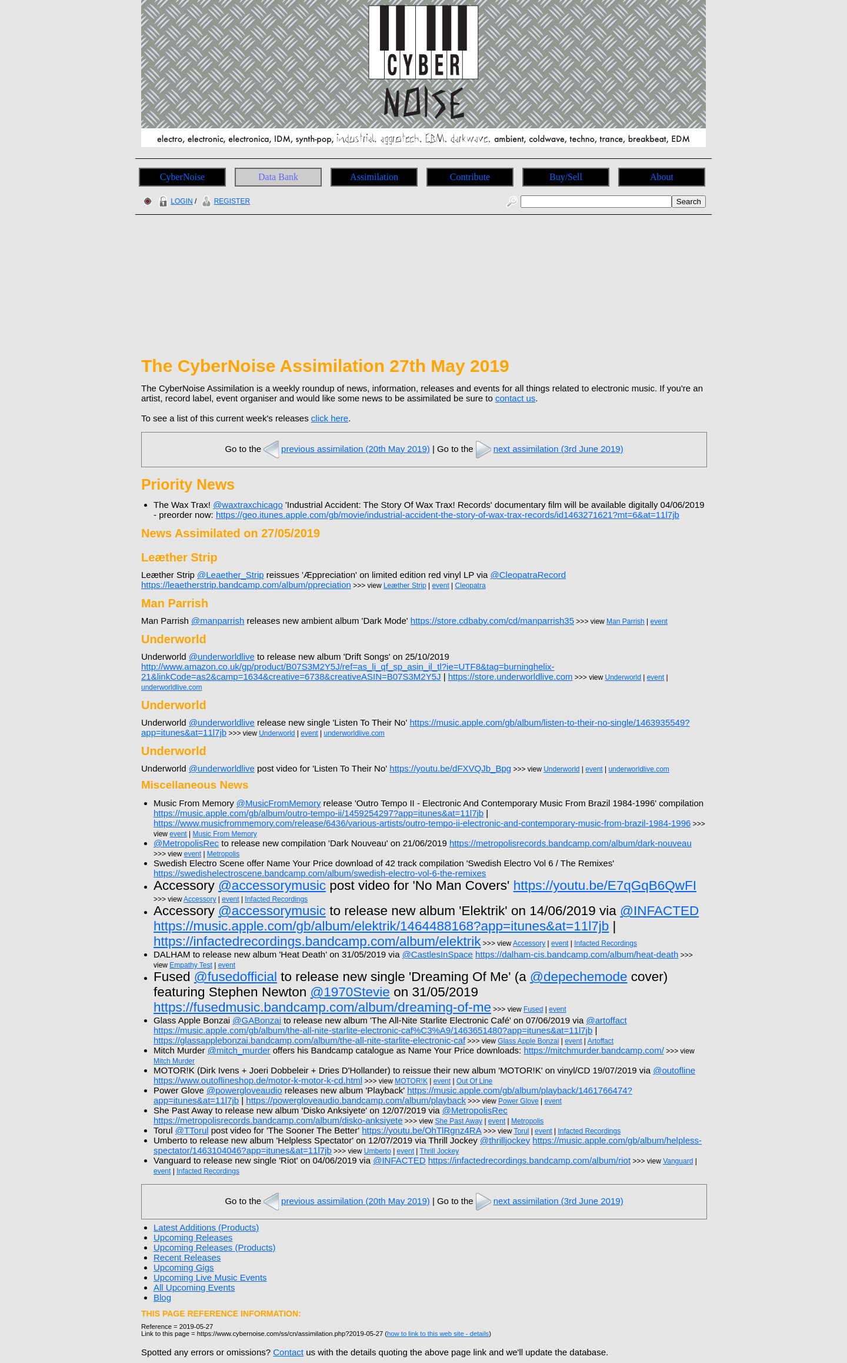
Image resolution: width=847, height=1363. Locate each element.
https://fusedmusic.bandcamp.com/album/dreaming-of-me (322, 1007)
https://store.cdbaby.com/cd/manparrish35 (492, 621)
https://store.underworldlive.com (510, 676)
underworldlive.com (171, 687)
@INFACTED (659, 910)
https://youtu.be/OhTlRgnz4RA (421, 1130)
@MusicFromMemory (278, 803)
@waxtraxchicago (248, 505)
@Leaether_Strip (230, 575)
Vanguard (678, 1161)
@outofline (674, 1070)
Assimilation (374, 177)
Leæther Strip (405, 585)
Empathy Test (190, 965)
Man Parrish (625, 621)
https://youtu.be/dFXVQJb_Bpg (450, 768)
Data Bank (278, 177)
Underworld (623, 677)
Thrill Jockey (439, 1151)
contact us (515, 398)
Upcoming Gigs (184, 1267)
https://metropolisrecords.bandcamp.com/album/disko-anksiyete (278, 1120)
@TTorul (192, 1130)
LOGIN (174, 201)
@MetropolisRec (186, 843)
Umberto (377, 1151)
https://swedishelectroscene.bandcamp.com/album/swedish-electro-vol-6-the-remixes (320, 873)
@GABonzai (256, 1020)
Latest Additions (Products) (206, 1227)
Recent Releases (187, 1257)
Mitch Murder (174, 1061)
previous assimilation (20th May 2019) (345, 449)
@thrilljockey (505, 1140)
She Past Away (459, 1121)
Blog (162, 1297)
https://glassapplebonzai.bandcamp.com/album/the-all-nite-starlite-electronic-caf (309, 1040)
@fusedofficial (235, 976)
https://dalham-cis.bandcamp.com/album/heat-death (576, 954)
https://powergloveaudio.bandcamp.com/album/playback (356, 1100)
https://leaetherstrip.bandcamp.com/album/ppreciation (246, 585)
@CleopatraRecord (528, 575)
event (440, 585)
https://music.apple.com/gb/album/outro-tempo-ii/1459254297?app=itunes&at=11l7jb (318, 813)
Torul (521, 1131)
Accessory (200, 899)
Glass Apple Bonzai (528, 1041)
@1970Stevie (349, 992)
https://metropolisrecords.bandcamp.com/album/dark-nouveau (570, 843)
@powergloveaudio (244, 1090)
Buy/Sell (565, 177)
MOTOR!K (411, 1081)
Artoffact (600, 1041)
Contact (288, 1352)
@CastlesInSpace (437, 954)
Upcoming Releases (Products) (215, 1247)
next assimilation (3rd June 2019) (548, 449)
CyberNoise (182, 177)
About (661, 177)
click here (329, 418)
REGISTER (224, 201)
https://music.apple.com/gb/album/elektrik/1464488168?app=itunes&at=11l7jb (381, 926)
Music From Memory (225, 834)
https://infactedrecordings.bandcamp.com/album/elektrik (317, 941)
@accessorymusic (272, 885)
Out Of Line (474, 1081)
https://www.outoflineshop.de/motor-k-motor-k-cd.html (258, 1080)
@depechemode (578, 976)
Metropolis (223, 854)
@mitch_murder (239, 1050)
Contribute (470, 177)
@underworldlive (222, 656)
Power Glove (518, 1101)
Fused (533, 1009)
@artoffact (606, 1020)
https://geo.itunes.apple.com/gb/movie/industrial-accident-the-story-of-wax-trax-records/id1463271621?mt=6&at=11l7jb (447, 515)
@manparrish (217, 621)
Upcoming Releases (193, 1237)
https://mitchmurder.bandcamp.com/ (593, 1050)
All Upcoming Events (194, 1287)
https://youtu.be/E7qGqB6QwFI (604, 885)
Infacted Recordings (276, 899)
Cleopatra (470, 585)
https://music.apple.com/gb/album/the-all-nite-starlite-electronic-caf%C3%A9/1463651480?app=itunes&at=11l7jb (373, 1030)
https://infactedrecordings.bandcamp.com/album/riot (529, 1160)
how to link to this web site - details (438, 1333)
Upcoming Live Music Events (210, 1277)
